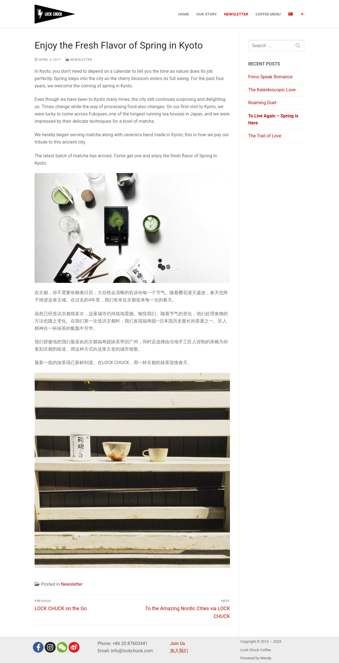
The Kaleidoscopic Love (272, 89)
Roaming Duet (262, 102)
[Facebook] (38, 647)
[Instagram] (50, 647)
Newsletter (78, 60)
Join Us (177, 643)
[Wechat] (62, 647)
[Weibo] (74, 647)
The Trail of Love (264, 135)
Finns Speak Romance (270, 77)
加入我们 (179, 650)
